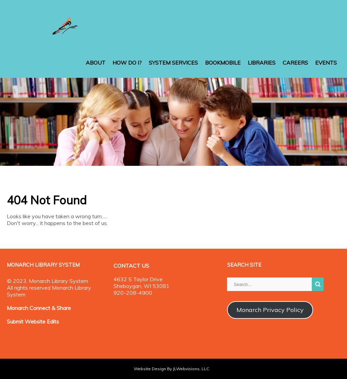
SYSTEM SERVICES (173, 62)
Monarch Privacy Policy (270, 310)
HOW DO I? (127, 62)
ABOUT (95, 62)
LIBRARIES (261, 62)
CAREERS (295, 62)
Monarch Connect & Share (39, 308)
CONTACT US (131, 265)
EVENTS (326, 62)
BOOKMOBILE (223, 62)
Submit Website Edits (33, 321)
